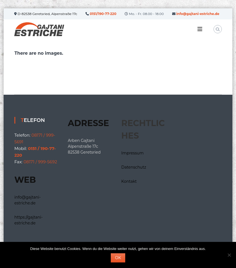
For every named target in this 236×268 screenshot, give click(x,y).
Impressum (132, 153)
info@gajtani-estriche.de (197, 14)
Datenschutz (133, 167)
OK (118, 257)
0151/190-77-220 (103, 14)
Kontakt (129, 181)
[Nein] (229, 255)
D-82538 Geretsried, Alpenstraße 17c (47, 14)
